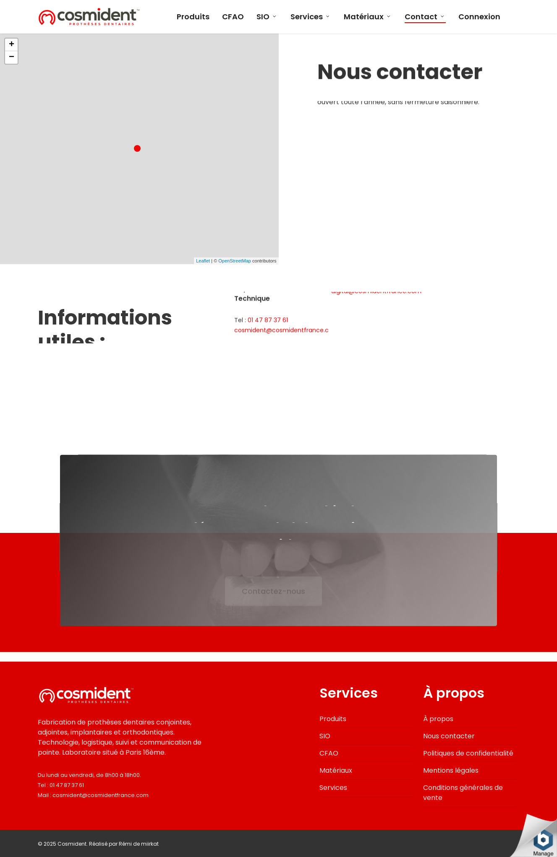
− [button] (11, 57)
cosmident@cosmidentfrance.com (100, 795)
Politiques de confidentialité (468, 753)
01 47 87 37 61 (67, 785)
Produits (193, 17)
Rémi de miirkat (139, 843)
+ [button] (11, 45)
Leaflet (203, 260)
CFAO (233, 17)
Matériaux (367, 17)
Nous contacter (449, 736)
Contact (425, 17)
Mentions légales (451, 770)
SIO (266, 17)
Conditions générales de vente (463, 792)
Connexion (479, 17)
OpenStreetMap (234, 260)
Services (310, 17)
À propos (438, 719)
